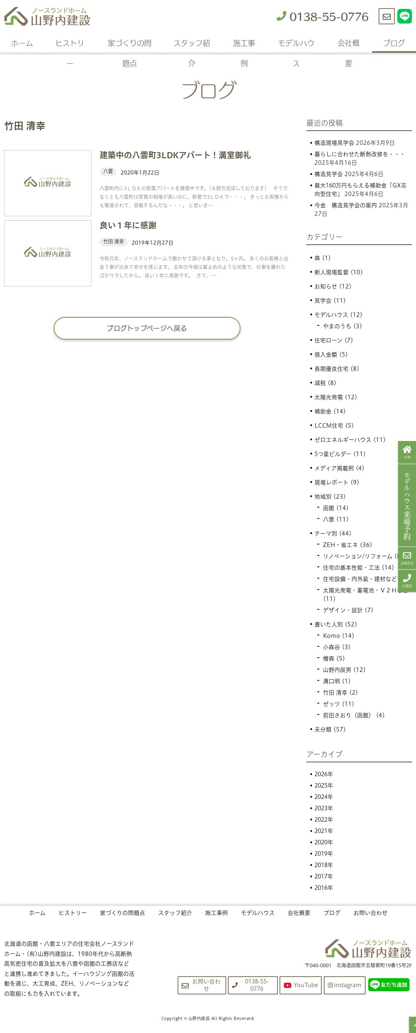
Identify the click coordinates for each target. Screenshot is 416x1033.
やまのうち (337, 326)
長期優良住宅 (331, 368)
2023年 (324, 808)
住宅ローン (328, 340)
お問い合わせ (370, 913)
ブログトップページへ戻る (147, 328)
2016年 (324, 887)
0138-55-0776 (322, 16)
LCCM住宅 (328, 425)
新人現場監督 (331, 272)
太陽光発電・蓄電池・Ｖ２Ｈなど (365, 590)
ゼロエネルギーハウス (342, 439)
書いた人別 (328, 624)
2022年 (324, 819)
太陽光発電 (328, 397)
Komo (331, 635)
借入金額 (325, 354)
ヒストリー (69, 45)
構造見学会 (328, 174)
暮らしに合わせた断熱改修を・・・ (359, 154)
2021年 (324, 831)
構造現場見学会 (334, 142)
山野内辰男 (337, 670)
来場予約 (407, 505)
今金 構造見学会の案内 (345, 205)
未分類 (323, 729)
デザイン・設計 (343, 610)
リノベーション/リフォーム (357, 556)
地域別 (323, 496)
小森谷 (331, 647)
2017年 (324, 876)
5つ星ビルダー (333, 454)
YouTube (300, 985)
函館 (328, 508)
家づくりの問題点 (130, 45)
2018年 (324, 865)
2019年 (324, 853)
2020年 (324, 842)
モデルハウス (296, 45)
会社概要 (349, 45)
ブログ (394, 42)
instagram (344, 985)
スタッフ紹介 (191, 45)
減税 (320, 383)
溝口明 (331, 681)
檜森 (328, 658)
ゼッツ (331, 704)
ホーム (22, 42)
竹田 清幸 (335, 692)
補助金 (323, 411)
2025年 (324, 785)
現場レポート (331, 482)
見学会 (323, 300)
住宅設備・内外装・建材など (360, 579)
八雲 (328, 519)
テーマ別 (325, 533)
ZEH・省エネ (340, 545)
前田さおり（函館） (348, 715)
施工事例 (244, 45)
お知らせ (325, 286)
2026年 (324, 774)
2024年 (324, 797)
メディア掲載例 (334, 468)
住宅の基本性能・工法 (351, 567)
